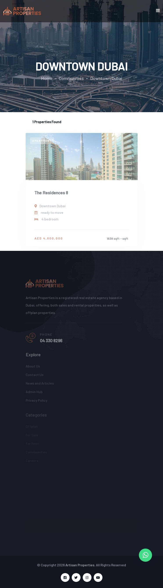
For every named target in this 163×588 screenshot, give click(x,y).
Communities (71, 78)
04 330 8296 (51, 342)
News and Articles (40, 384)
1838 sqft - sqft (117, 240)
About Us (33, 367)
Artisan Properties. (80, 565)
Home (46, 78)
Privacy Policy (36, 401)
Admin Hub (34, 393)
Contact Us (34, 376)
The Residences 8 (51, 194)
